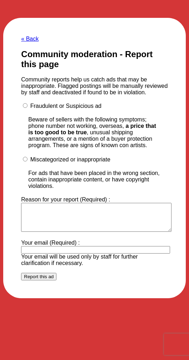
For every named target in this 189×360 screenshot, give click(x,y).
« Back (30, 39)
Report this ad (39, 282)
